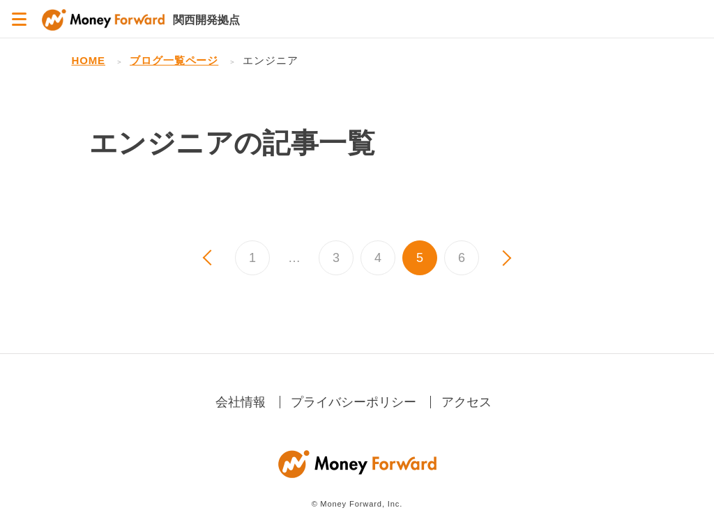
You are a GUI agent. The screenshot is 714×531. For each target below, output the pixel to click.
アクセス (466, 402)
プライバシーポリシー (353, 402)
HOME (88, 60)
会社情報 (240, 402)
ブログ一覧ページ (174, 60)
